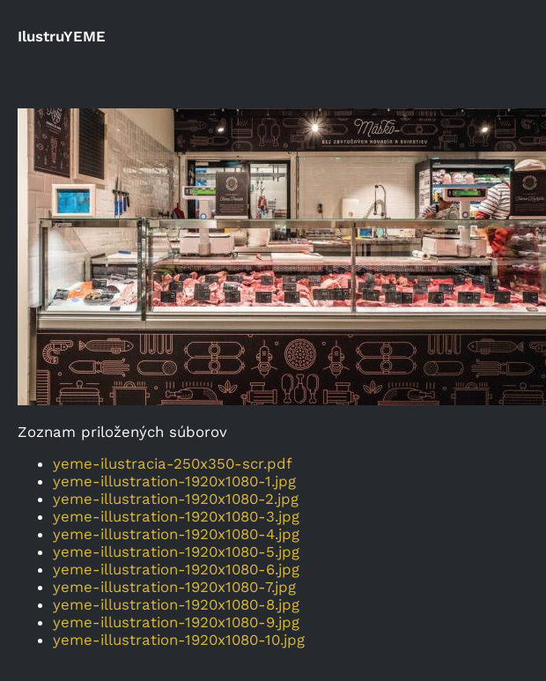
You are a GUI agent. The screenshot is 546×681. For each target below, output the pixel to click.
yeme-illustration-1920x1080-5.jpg (176, 551)
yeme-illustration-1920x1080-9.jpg (176, 622)
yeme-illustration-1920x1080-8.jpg (176, 604)
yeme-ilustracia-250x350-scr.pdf (172, 463)
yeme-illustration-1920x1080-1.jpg (174, 481)
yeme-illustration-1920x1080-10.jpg (179, 639)
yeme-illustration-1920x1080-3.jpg (176, 516)
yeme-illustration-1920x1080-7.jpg (174, 587)
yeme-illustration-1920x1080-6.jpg (176, 569)
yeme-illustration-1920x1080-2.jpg (176, 498)
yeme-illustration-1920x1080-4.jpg (176, 534)
